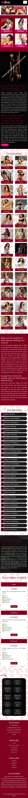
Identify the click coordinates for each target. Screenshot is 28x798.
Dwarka (21, 182)
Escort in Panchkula (9, 521)
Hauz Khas (21, 211)
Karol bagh (21, 226)
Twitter (14, 765)
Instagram (14, 763)
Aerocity (7, 168)
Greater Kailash (21, 197)
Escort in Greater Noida (11, 451)
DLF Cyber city (7, 197)
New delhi (6, 328)
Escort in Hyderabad (10, 464)
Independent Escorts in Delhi (7, 689)
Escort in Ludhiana (9, 513)
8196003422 (7, 31)
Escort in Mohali (8, 517)
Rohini (7, 284)
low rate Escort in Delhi (17, 682)
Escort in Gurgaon (9, 455)
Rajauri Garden (7, 270)
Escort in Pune (8, 488)
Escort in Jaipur (8, 468)
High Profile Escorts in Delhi (18, 697)
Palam (21, 255)
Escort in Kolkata (8, 509)
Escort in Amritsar (9, 501)
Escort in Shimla (8, 497)
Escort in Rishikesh (9, 525)
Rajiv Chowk (21, 270)
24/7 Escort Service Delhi (17, 704)
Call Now (5, 145)
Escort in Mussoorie (9, 484)
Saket (21, 284)
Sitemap (14, 734)
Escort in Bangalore (9, 422)
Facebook (14, 761)
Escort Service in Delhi (7, 682)
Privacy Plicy (14, 747)
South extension (7, 299)
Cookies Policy (14, 750)
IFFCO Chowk (7, 226)
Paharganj (6, 255)
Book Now (14, 606)
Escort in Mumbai (9, 480)
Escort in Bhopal (8, 426)
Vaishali (7, 313)
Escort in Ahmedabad (10, 418)
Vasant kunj (21, 313)
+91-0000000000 (14, 725)
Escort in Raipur (8, 492)
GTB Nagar (7, 211)
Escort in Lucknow (9, 472)
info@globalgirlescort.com (14, 727)
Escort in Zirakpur (9, 529)
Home (14, 743)
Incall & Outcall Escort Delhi (18, 711)
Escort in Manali (8, 476)
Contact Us (14, 752)
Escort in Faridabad (9, 443)
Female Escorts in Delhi (7, 711)
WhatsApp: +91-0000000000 (14, 730)
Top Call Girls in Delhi (18, 689)
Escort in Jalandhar (9, 505)
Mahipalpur (7, 240)
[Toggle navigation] (25, 2)
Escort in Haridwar (9, 459)
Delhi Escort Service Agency (8, 697)
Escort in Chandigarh (10, 430)
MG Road (21, 240)
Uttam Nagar (21, 299)
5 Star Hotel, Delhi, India (14, 732)
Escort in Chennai (9, 434)
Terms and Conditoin (14, 745)
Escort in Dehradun (9, 438)
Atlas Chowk (21, 168)
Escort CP (7, 182)
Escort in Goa (7, 447)
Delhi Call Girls (8, 414)
